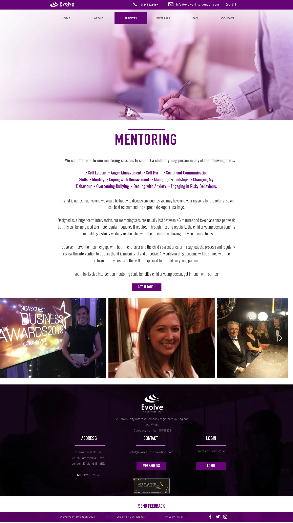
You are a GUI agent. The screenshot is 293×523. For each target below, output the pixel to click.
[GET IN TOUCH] (146, 287)
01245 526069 (91, 475)
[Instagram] (225, 516)
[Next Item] (280, 338)
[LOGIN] (211, 466)
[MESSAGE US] (151, 466)
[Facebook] (210, 516)
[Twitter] (217, 516)
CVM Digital (137, 517)
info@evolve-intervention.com (197, 5)
